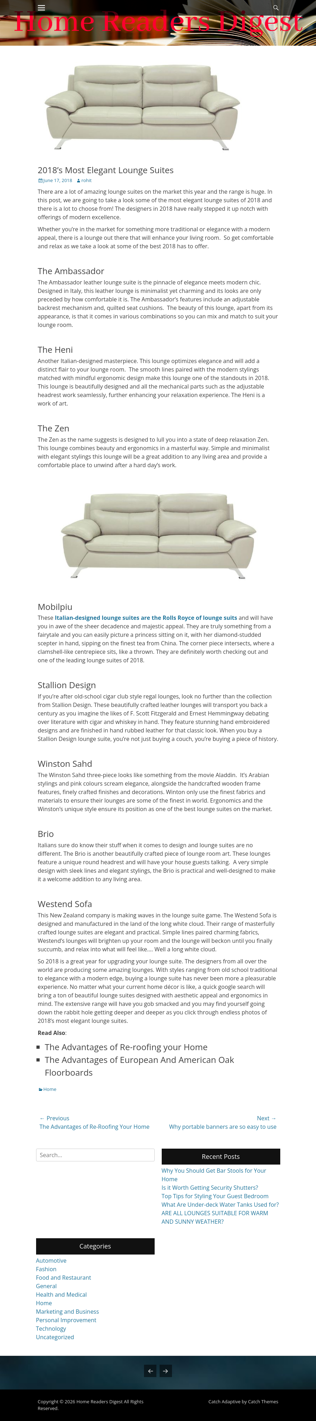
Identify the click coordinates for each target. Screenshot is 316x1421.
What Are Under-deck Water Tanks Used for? (220, 1204)
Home (50, 1089)
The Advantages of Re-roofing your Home (126, 1047)
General (46, 1286)
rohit (86, 180)
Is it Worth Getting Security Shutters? (210, 1187)
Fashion (46, 1269)
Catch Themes (263, 1401)
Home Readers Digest (99, 1401)
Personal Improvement (66, 1320)
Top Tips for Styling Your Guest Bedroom (215, 1196)
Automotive (51, 1260)
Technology (51, 1328)
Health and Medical (61, 1294)
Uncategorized (55, 1337)
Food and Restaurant (63, 1277)
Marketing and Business (67, 1311)
